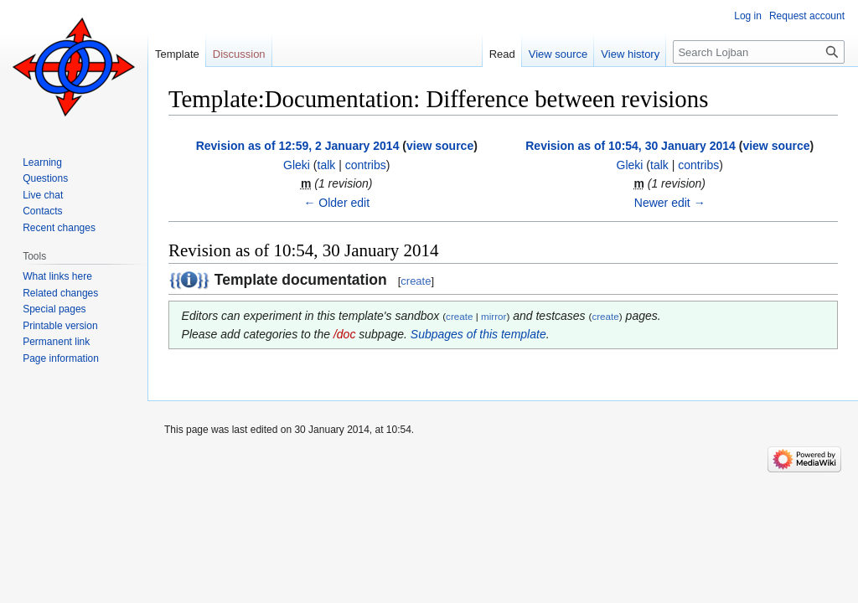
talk (327, 165)
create (416, 281)
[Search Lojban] (759, 52)
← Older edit (336, 202)
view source (439, 145)
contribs (365, 165)
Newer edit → (670, 202)
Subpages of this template (478, 334)
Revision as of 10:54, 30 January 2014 (630, 145)
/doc (344, 334)
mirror (493, 316)
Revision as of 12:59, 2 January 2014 (298, 145)
